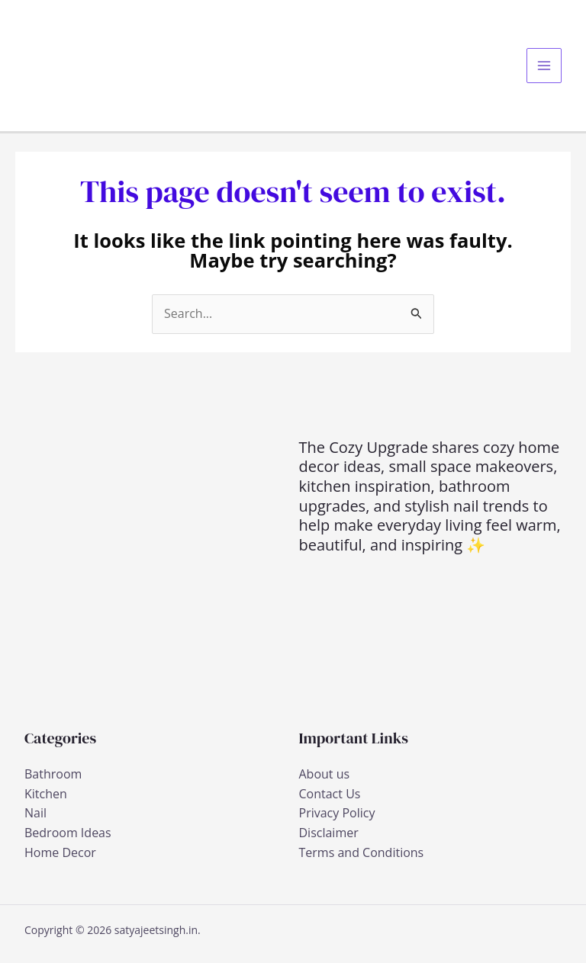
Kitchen (45, 793)
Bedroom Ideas (67, 832)
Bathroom (53, 774)
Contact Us (330, 793)
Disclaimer (329, 832)
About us (324, 774)
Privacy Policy (337, 812)
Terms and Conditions (361, 852)
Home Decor (60, 852)
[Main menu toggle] (544, 65)
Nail (35, 812)
